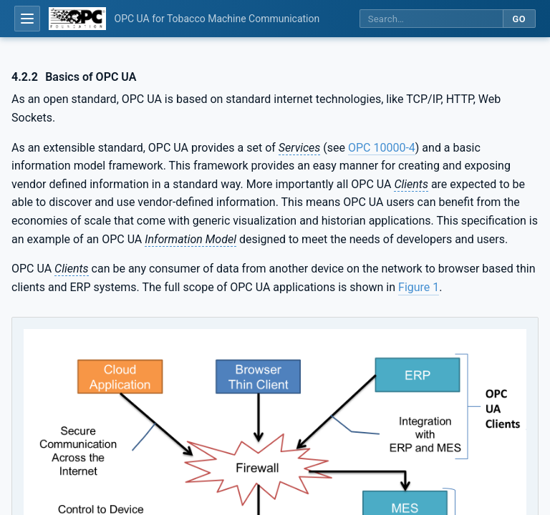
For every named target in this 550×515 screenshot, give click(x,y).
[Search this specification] (431, 19)
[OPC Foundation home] (77, 18)
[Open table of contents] (27, 18)
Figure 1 (418, 287)
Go (519, 19)
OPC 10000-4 (381, 147)
